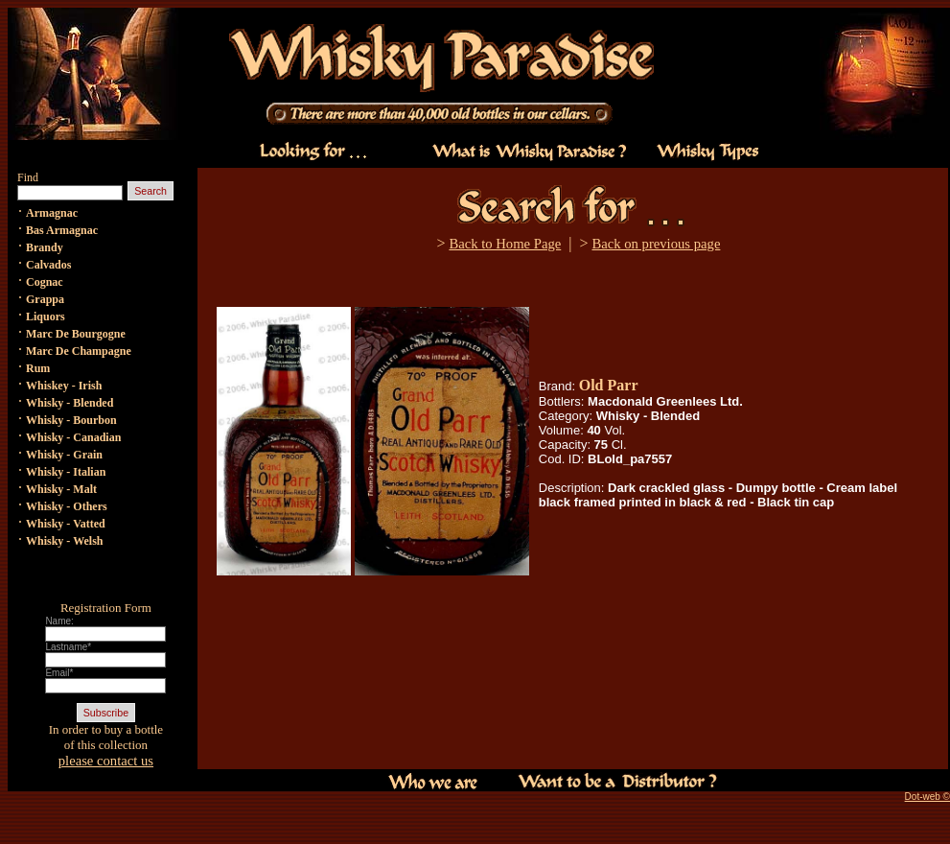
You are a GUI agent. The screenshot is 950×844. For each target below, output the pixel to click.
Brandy (44, 247)
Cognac (44, 282)
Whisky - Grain (64, 454)
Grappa (45, 299)
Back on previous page (655, 243)
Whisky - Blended (69, 403)
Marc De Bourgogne (76, 333)
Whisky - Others (66, 506)
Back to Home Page (505, 243)
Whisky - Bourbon (71, 420)
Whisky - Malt (61, 489)
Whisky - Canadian (73, 437)
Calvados (48, 264)
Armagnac (52, 213)
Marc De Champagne (78, 351)
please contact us (105, 760)
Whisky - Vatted (65, 523)
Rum (38, 368)
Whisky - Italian (65, 472)
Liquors (45, 316)
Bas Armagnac (62, 230)
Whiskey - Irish (64, 385)
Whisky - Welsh (64, 541)
